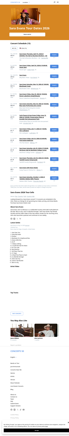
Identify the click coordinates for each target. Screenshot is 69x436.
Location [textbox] (25, 2)
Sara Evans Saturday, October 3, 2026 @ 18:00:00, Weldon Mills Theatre (32, 178)
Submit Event (15, 403)
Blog (12, 389)
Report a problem (16, 345)
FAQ (12, 401)
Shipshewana (23, 110)
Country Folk (30, 196)
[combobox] (26, 2)
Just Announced (15, 366)
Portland (40, 162)
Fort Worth (33, 77)
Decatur (42, 98)
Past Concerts (16, 313)
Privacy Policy (15, 418)
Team (12, 399)
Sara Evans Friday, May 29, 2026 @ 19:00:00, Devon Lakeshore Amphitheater (33, 95)
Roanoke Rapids (38, 181)
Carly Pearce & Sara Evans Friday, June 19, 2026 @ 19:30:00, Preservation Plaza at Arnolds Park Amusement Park (32, 117)
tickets (54, 55)
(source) (27, 225)
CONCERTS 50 (15, 2)
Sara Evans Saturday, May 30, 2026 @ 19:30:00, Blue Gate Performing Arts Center (34, 105)
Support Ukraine (16, 406)
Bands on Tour (15, 363)
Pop (16, 196)
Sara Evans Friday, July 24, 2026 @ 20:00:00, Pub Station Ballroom (33, 139)
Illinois (39, 170)
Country (20, 196)
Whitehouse (34, 88)
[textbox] (14, 357)
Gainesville (44, 58)
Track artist (27, 34)
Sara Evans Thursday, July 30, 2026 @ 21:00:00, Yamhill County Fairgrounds (34, 159)
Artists (12, 376)
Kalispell (38, 152)
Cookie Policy (15, 415)
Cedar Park (30, 70)
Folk (24, 196)
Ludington (32, 133)
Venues (13, 379)
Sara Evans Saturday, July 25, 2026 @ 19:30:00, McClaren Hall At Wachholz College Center (34, 149)
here (46, 426)
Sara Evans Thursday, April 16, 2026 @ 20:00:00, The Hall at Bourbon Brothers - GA (33, 55)
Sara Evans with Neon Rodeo (28, 168)
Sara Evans (22, 75)
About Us (13, 394)
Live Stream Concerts (17, 386)
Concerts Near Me (16, 370)
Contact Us (14, 397)
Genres (13, 373)
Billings (32, 143)
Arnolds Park (27, 123)
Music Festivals (15, 383)
